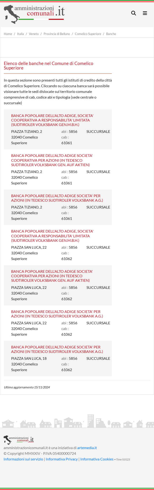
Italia (20, 34)
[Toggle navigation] (133, 13)
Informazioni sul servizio (23, 459)
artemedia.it (87, 447)
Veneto (34, 34)
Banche (111, 34)
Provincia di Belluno (57, 34)
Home (8, 34)
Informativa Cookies (96, 459)
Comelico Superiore (88, 34)
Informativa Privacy (62, 459)
